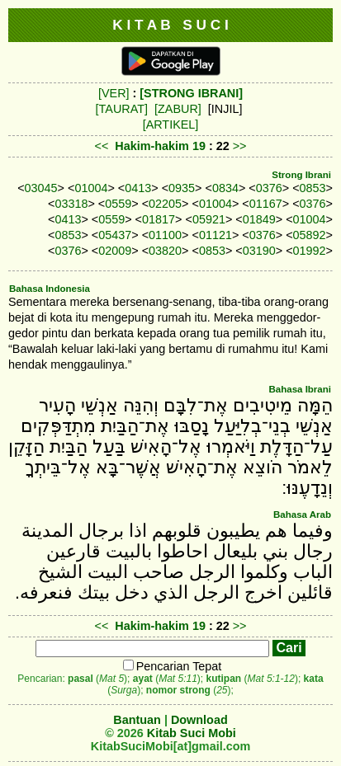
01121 (215, 235)
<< (101, 146)
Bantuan (137, 719)
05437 (114, 235)
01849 (259, 219)
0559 (118, 203)
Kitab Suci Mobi (191, 733)
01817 (158, 219)
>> (240, 146)
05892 (309, 235)
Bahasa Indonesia (49, 289)
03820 (165, 250)
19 (200, 146)
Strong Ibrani (301, 175)
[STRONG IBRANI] (191, 93)
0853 (313, 188)
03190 (259, 250)
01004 (90, 188)
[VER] (114, 93)
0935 (181, 188)
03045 (41, 188)
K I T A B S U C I (170, 24)
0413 (138, 188)
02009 (114, 250)
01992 (309, 250)
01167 (265, 203)
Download (199, 719)
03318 (71, 203)
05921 (208, 219)
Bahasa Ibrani (299, 389)
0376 (269, 188)
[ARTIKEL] (171, 124)
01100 (165, 235)
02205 (165, 203)
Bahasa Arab (302, 514)
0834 (225, 188)
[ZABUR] (177, 108)
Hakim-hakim (152, 146)
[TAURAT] (122, 108)
